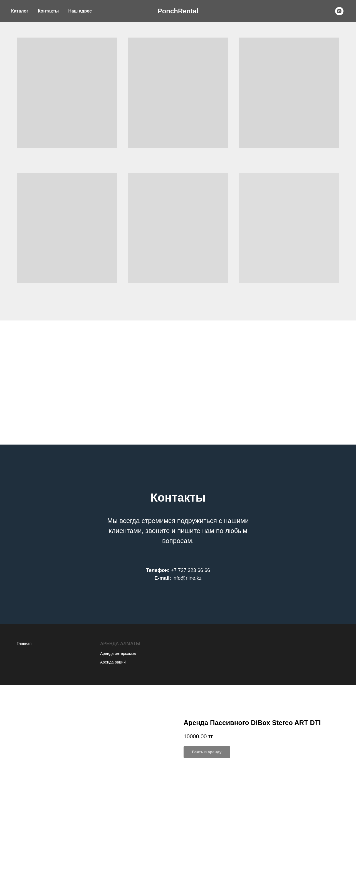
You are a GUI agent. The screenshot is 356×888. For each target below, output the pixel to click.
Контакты (48, 11)
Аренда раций (113, 662)
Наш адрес (80, 11)
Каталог (19, 11)
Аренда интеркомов (118, 653)
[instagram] (339, 11)
